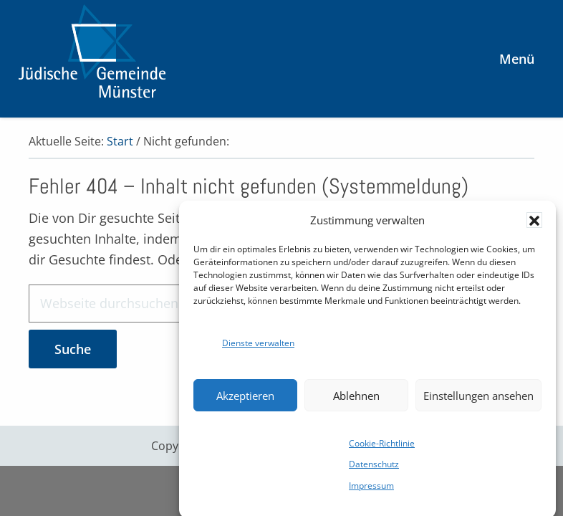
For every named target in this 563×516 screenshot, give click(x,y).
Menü (516, 58)
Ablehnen (356, 400)
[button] (534, 224)
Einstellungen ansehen (478, 400)
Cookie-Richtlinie (382, 447)
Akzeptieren (245, 400)
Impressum (371, 490)
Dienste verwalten (258, 347)
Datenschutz (374, 468)
